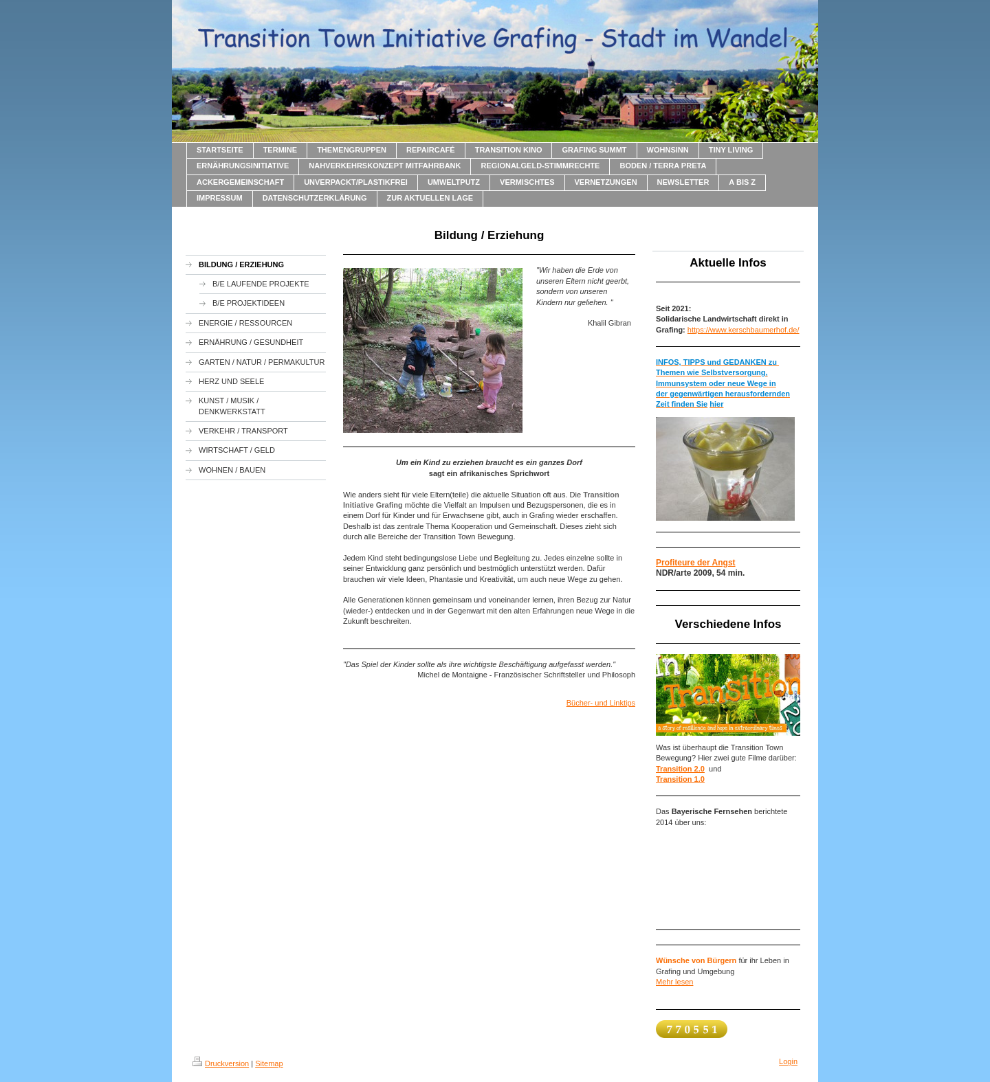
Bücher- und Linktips (600, 703)
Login (788, 1061)
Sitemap (269, 1063)
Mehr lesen (674, 982)
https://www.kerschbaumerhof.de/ (744, 330)
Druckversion (220, 1063)
